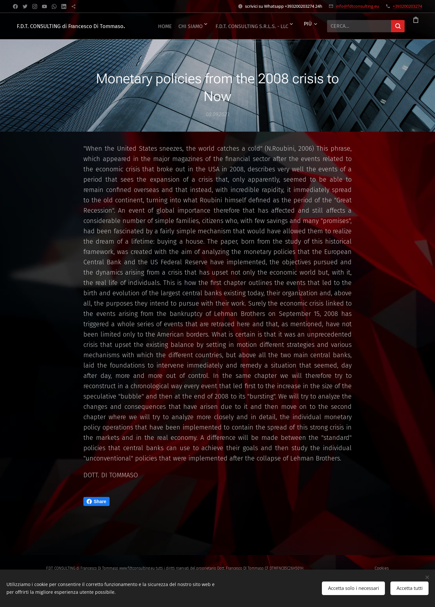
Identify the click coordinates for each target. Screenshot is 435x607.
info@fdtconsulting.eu (357, 6)
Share (96, 501)
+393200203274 (407, 6)
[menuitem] (215, 26)
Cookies (382, 568)
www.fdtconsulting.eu (137, 568)
